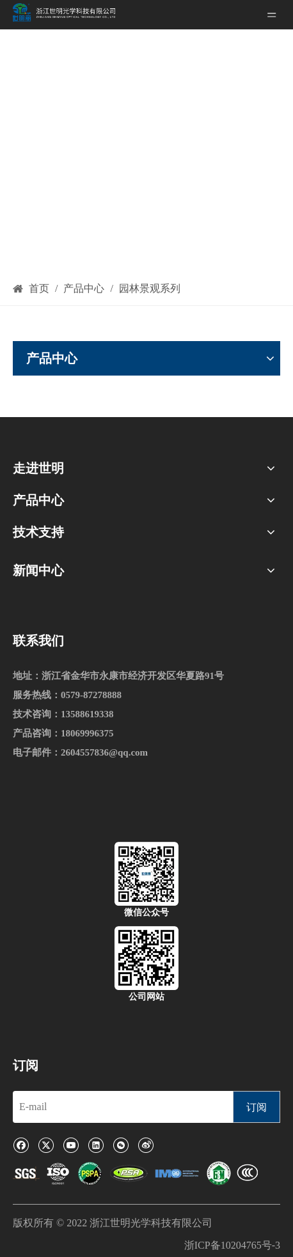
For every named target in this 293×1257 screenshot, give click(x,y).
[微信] (121, 1145)
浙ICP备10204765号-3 (232, 1245)
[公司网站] (146, 958)
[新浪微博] (146, 1145)
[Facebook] (21, 1145)
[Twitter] (46, 1145)
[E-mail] (119, 1107)
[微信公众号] (146, 874)
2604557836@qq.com (104, 752)
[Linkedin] (96, 1145)
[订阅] (256, 1107)
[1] (135, 1174)
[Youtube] (71, 1145)
